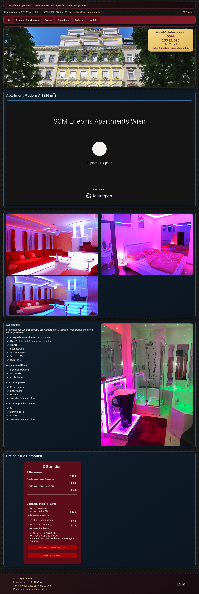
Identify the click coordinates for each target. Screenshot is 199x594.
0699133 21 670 (171, 38)
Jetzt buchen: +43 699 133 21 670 (52, 547)
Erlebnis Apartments (27, 20)
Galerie (79, 20)
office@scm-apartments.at (87, 12)
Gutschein (63, 20)
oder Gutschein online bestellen (171, 48)
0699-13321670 (30, 585)
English (188, 12)
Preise (48, 20)
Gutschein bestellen (52, 555)
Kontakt (93, 20)
